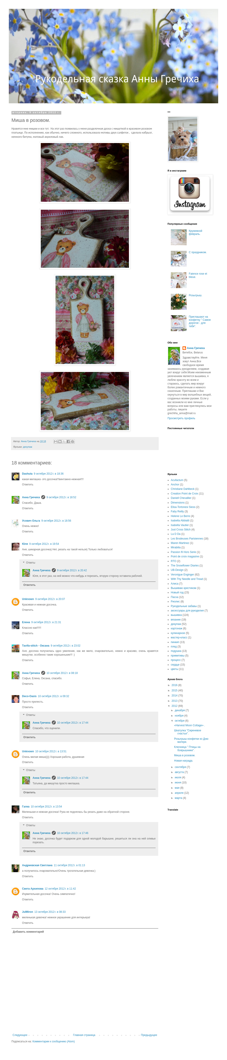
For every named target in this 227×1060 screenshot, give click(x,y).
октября (180, 720)
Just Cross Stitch (181, 529)
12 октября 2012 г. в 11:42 (60, 888)
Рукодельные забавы (184, 606)
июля (178, 777)
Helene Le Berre (180, 516)
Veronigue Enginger (182, 574)
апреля (179, 792)
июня (178, 782)
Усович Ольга (31, 520)
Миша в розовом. (184, 755)
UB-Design (177, 569)
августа (180, 772)
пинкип (175, 642)
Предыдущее (149, 1035)
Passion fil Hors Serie (183, 552)
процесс (176, 660)
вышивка (176, 615)
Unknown (28, 599)
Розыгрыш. (195, 295)
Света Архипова (32, 888)
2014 (175, 695)
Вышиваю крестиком (183, 588)
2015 (175, 690)
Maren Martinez (180, 543)
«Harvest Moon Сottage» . (189, 725)
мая (177, 787)
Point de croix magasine (185, 556)
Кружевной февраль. (195, 232)
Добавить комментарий (28, 931)
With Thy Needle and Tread (187, 579)
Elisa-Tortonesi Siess (183, 507)
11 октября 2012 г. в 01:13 (69, 865)
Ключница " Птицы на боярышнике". (187, 748)
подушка (176, 651)
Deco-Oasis (29, 696)
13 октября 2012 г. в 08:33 (50, 911)
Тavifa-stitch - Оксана (35, 645)
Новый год (177, 592)
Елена (26, 622)
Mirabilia (176, 547)
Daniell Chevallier (181, 498)
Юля (25, 543)
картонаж (176, 628)
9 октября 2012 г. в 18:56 (56, 520)
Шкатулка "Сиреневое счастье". (187, 732)
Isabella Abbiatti (180, 520)
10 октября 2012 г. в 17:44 (72, 722)
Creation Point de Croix (184, 493)
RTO (173, 561)
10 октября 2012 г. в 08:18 (62, 673)
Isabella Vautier (180, 525)
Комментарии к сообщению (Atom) (53, 1041)
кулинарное (178, 633)
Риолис (175, 601)
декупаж (27, 446)
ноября (179, 715)
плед (174, 646)
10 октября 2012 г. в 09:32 (53, 696)
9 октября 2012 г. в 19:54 (44, 543)
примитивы (177, 655)
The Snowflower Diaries (185, 565)
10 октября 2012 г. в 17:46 (72, 833)
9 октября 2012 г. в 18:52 (61, 497)
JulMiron (27, 911)
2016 (175, 685)
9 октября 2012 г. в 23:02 (65, 645)
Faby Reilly (177, 511)
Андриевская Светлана (37, 865)
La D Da (175, 534)
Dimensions (178, 502)
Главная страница (84, 1035)
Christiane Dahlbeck (182, 488)
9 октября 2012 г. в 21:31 (46, 622)
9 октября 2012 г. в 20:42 (72, 570)
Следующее (20, 1035)
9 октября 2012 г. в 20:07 (50, 599)
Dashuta (27, 473)
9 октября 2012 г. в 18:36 (48, 473)
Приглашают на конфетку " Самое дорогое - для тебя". (200, 321)
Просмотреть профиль (181, 418)
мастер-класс (179, 637)
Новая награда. (183, 760)
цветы (174, 669)
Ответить (27, 484)
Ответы (30, 562)
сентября (181, 767)
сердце (175, 664)
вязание (176, 619)
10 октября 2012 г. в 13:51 (51, 751)
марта (179, 798)
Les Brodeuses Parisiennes (187, 538)
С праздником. (198, 252)
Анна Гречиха (31, 497)
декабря (180, 710)
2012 (175, 705)
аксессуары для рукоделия (187, 610)
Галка (26, 806)
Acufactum (177, 480)
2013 (175, 700)
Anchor (175, 484)
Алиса (174, 583)
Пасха (174, 597)
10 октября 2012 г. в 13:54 (46, 806)
